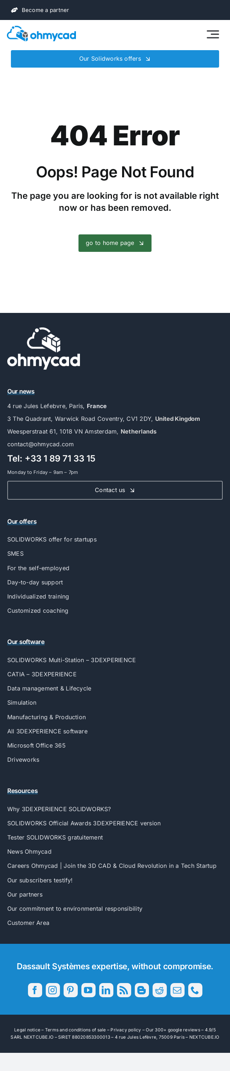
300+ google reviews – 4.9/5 (185, 1029)
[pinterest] (71, 990)
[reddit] (160, 990)
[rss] (124, 990)
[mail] (177, 990)
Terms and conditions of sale (75, 1029)
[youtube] (88, 990)
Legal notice (27, 1029)
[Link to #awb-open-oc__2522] (213, 34)
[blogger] (142, 990)
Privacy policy (125, 1029)
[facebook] (35, 990)
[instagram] (53, 990)
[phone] (195, 990)
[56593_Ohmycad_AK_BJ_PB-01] (41, 28)
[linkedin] (106, 990)
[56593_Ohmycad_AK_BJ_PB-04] (43, 330)
